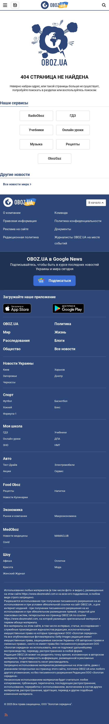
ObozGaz (54, 158)
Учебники (36, 130)
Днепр (58, 375)
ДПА (57, 438)
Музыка (36, 144)
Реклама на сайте (15, 229)
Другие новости (15, 174)
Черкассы (9, 382)
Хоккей (7, 407)
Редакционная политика (21, 237)
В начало (94, 202)
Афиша (7, 560)
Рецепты (73, 144)
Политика (62, 324)
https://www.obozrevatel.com (39, 593)
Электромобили (64, 464)
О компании (12, 213)
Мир (6, 332)
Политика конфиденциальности (77, 221)
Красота (8, 567)
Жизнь (60, 332)
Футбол (7, 401)
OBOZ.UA (86, 604)
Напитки (59, 490)
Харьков (59, 369)
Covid (6, 542)
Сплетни (59, 560)
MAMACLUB (61, 535)
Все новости (64, 349)
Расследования (16, 340)
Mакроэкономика (65, 516)
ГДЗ (73, 116)
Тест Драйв (10, 464)
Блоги (59, 340)
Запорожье (10, 375)
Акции (7, 471)
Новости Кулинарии (15, 497)
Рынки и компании (15, 516)
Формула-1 (9, 413)
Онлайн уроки (72, 130)
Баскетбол (61, 401)
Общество (12, 349)
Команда (61, 213)
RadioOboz (36, 116)
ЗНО (5, 445)
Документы (62, 229)
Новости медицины (15, 535)
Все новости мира (16, 184)
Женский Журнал (14, 573)
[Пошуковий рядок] (104, 5)
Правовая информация (20, 221)
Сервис (58, 471)
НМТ (57, 445)
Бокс (57, 407)
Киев (6, 369)
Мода (57, 567)
